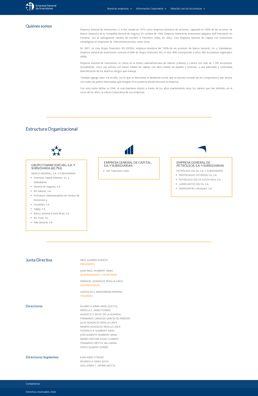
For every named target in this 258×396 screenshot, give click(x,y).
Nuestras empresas (118, 8)
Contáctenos (33, 383)
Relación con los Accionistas (186, 8)
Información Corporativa (149, 8)
